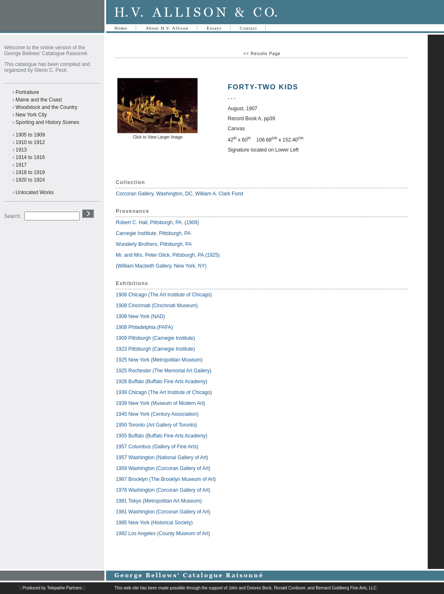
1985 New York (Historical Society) (154, 523)
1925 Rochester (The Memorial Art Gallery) (163, 371)
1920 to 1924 (30, 180)
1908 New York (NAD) (140, 316)
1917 (21, 165)
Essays (214, 27)
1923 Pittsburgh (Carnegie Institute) (155, 349)
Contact (248, 27)
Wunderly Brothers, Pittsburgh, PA (154, 244)
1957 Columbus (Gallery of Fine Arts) (157, 447)
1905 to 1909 (30, 135)
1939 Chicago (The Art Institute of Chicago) (164, 392)
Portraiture (27, 92)
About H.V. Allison (166, 27)
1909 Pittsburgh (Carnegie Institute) (155, 338)
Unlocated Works (34, 192)
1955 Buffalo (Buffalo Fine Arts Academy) (161, 436)
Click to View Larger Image (158, 137)
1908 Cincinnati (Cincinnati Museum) (157, 305)
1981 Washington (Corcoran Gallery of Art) (163, 512)
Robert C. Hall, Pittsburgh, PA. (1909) (157, 222)
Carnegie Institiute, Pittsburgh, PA (154, 233)
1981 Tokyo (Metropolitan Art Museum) (159, 501)
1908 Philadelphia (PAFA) (144, 327)
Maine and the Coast (38, 100)
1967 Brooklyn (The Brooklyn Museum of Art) (166, 479)
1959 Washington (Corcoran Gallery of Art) (163, 468)
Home (120, 27)
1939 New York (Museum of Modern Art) (160, 403)
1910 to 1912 (30, 142)
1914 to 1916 (30, 157)
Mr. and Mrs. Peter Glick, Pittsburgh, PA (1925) (168, 255)
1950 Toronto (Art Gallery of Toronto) (156, 425)
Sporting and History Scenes (47, 122)
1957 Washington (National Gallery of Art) (162, 457)
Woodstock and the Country (46, 107)
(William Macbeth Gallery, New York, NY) (162, 266)
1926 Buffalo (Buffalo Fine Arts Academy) (161, 381)
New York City (31, 115)
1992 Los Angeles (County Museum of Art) (163, 533)
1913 (21, 150)
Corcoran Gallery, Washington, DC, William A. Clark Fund (179, 194)
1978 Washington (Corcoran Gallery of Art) (163, 490)
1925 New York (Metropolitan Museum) (159, 360)
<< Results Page (262, 53)
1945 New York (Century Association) (157, 414)
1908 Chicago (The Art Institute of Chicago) (164, 295)
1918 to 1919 (30, 172)
